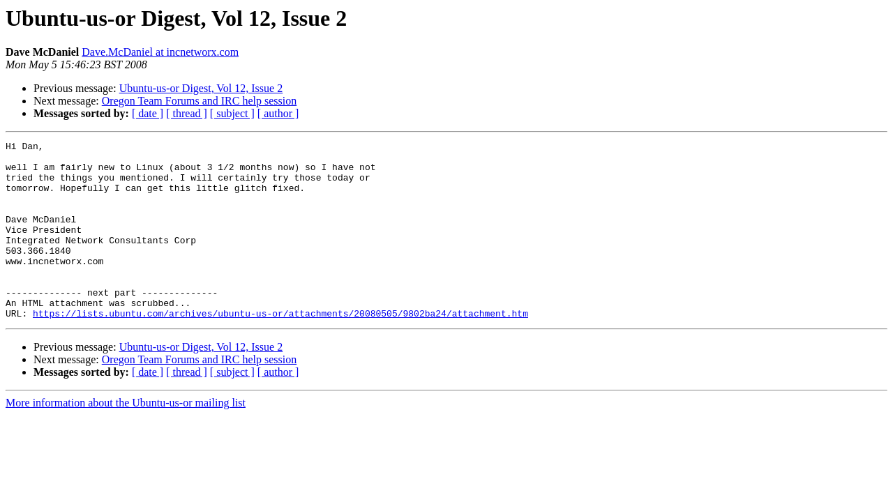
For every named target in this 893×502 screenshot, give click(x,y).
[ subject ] (232, 113)
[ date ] (147, 113)
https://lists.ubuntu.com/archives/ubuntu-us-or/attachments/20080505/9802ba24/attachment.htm (280, 348)
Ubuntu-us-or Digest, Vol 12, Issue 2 (201, 88)
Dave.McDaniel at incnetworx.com (160, 52)
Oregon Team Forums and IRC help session (199, 101)
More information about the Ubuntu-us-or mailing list (126, 438)
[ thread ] (186, 113)
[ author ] (278, 113)
